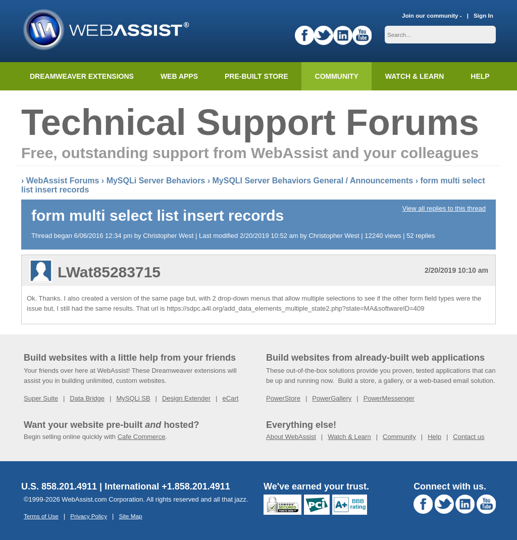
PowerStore (283, 398)
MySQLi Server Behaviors (156, 180)
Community (336, 76)
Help (434, 436)
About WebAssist (291, 436)
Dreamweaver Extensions (82, 76)
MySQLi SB (133, 398)
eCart (230, 398)
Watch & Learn (414, 76)
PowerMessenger (389, 398)
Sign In (483, 15)
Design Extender (186, 398)
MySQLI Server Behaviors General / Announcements (312, 180)
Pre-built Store (256, 76)
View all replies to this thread (444, 208)
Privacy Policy (88, 516)
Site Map (130, 516)
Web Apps (179, 76)
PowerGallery (331, 398)
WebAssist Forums (62, 180)
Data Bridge (87, 398)
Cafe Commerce (142, 436)
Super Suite (41, 398)
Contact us (468, 436)
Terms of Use (41, 516)
